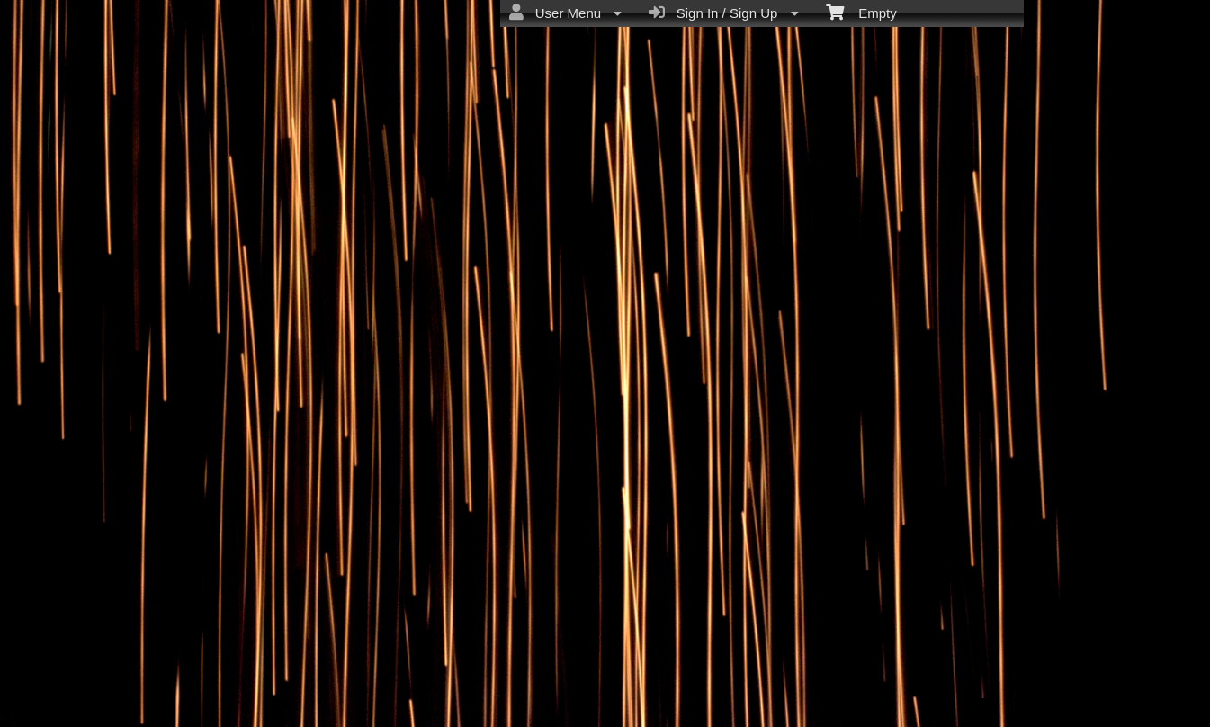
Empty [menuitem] (861, 12)
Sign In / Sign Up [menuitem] (723, 12)
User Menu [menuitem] (565, 12)
